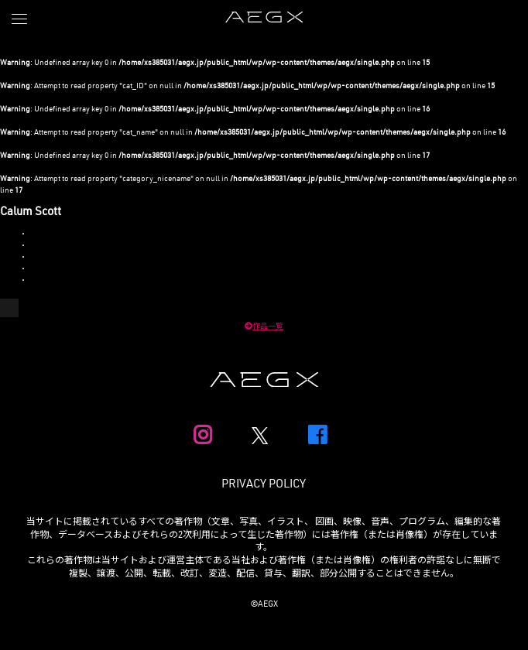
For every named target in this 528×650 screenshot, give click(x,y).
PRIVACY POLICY (263, 485)
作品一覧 (264, 327)
